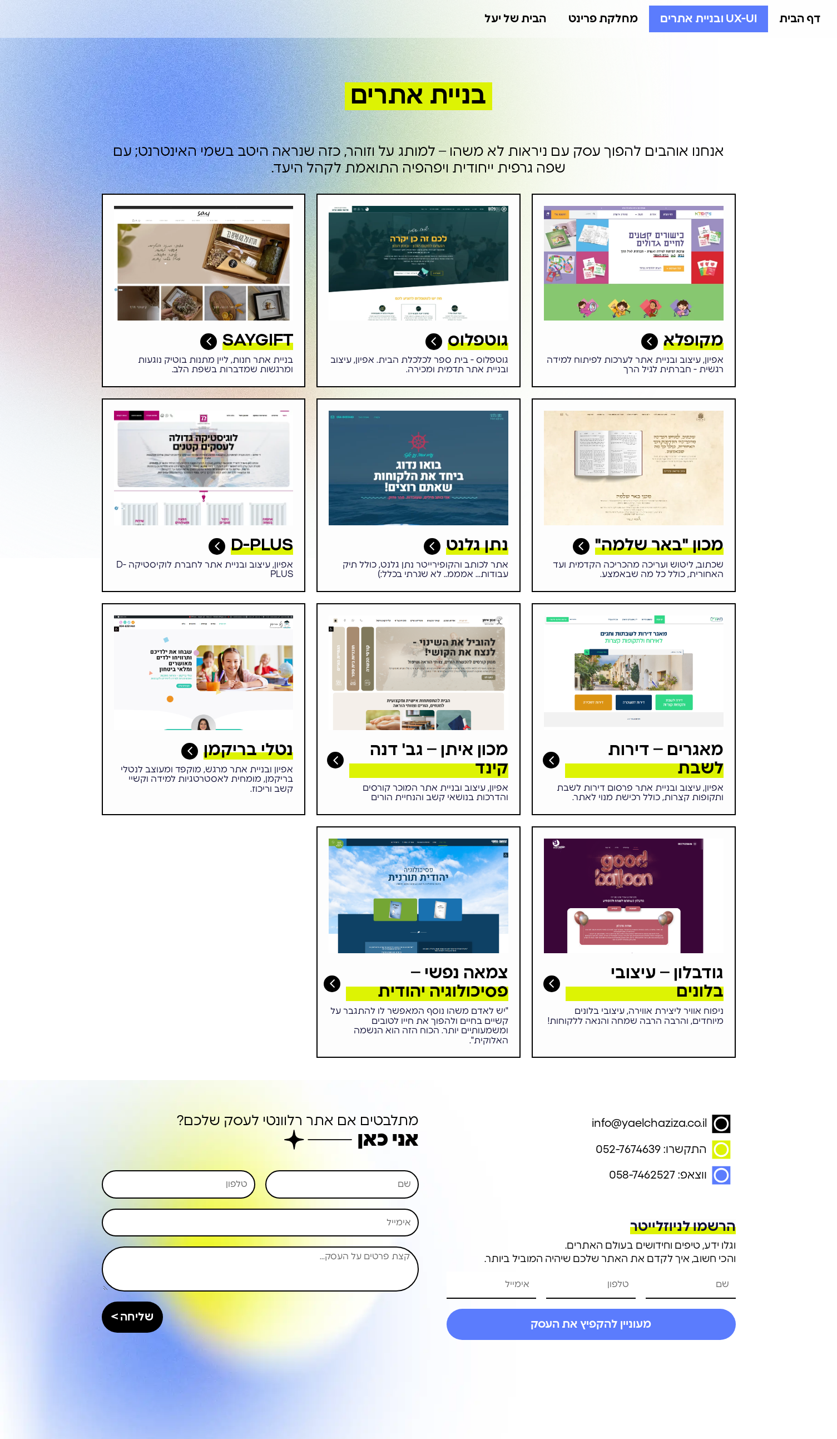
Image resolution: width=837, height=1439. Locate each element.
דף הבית (799, 18)
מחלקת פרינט (603, 18)
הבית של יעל (515, 18)
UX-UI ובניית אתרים (708, 18)
